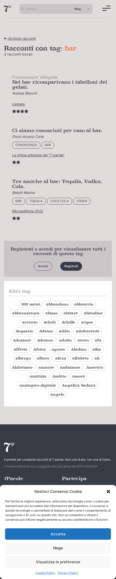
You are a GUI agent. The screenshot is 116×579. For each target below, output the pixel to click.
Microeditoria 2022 (27, 211)
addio (64, 331)
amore (78, 376)
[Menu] (106, 8)
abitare (71, 313)
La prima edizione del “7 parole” (38, 155)
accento (29, 322)
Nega (58, 548)
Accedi (43, 266)
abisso (51, 313)
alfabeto (80, 358)
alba (96, 349)
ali (97, 358)
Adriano (45, 340)
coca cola (59, 201)
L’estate (18, 104)
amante (46, 367)
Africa (39, 349)
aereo (83, 340)
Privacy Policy (68, 573)
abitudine (93, 313)
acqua (87, 322)
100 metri (30, 304)
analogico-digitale (38, 385)
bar (48, 145)
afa (98, 340)
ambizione (70, 367)
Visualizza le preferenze (58, 561)
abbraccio (83, 304)
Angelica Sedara (78, 385)
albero (43, 358)
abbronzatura (26, 313)
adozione (22, 340)
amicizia (38, 376)
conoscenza (26, 145)
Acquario (24, 331)
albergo (23, 358)
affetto (20, 349)
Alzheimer (22, 367)
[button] (108, 491)
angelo (57, 394)
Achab (49, 322)
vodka (81, 201)
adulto (65, 340)
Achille (68, 322)
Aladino (79, 349)
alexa (60, 358)
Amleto (59, 376)
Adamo (46, 331)
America (94, 367)
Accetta (58, 534)
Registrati (71, 266)
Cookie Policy (45, 573)
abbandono (57, 304)
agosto (58, 349)
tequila (36, 201)
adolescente (88, 331)
